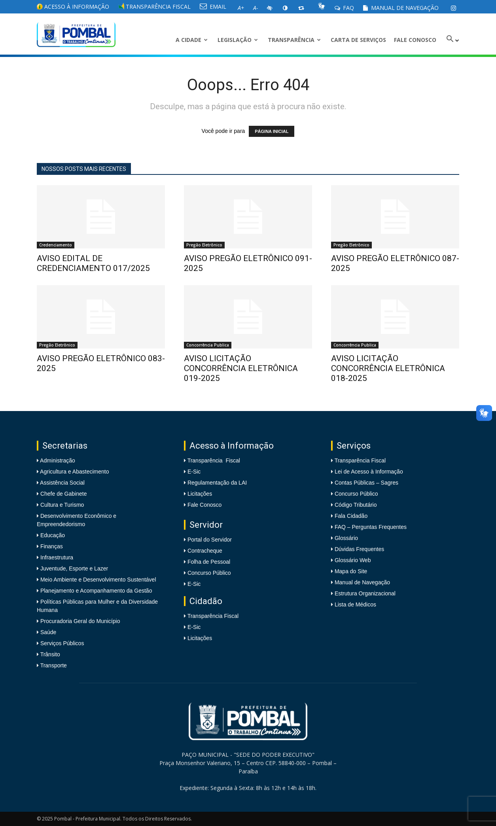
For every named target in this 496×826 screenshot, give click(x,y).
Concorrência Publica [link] (207, 345)
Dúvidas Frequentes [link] (359, 549)
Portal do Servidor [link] (209, 539)
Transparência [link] (294, 40)
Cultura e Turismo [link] (61, 505)
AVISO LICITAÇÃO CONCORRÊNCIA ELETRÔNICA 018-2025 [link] (388, 368)
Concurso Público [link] (209, 573)
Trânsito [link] (49, 654)
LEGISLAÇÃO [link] (238, 40)
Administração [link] (57, 460)
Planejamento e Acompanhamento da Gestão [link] (95, 590)
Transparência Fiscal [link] (154, 6)
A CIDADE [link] (192, 40)
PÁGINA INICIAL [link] (271, 131)
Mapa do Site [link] (351, 571)
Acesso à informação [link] (73, 6)
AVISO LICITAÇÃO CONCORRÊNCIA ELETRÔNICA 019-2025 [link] (241, 368)
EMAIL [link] (213, 6)
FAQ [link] (344, 7)
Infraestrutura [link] (56, 557)
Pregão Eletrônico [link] (204, 245)
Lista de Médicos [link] (355, 604)
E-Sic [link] (194, 471)
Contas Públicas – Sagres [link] (366, 482)
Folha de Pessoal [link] (208, 562)
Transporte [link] (53, 665)
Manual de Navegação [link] (401, 7)
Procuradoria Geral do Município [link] (80, 621)
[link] (453, 7)
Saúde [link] (47, 632)
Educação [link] (52, 535)
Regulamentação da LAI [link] (217, 482)
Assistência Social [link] (62, 482)
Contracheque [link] (204, 551)
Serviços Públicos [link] (61, 643)
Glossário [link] (346, 538)
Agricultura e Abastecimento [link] (74, 471)
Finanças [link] (51, 546)
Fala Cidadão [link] (351, 516)
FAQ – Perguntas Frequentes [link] (371, 527)
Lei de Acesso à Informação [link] (369, 471)
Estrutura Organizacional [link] (365, 593)
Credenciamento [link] (55, 245)
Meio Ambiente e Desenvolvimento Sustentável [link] (97, 579)
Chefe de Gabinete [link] (63, 494)
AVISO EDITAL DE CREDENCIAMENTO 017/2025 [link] (93, 263)
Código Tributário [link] (356, 505)
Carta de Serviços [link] (358, 40)
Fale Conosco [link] (415, 40)
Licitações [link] (199, 494)
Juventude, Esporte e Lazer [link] (73, 568)
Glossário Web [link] (353, 560)
